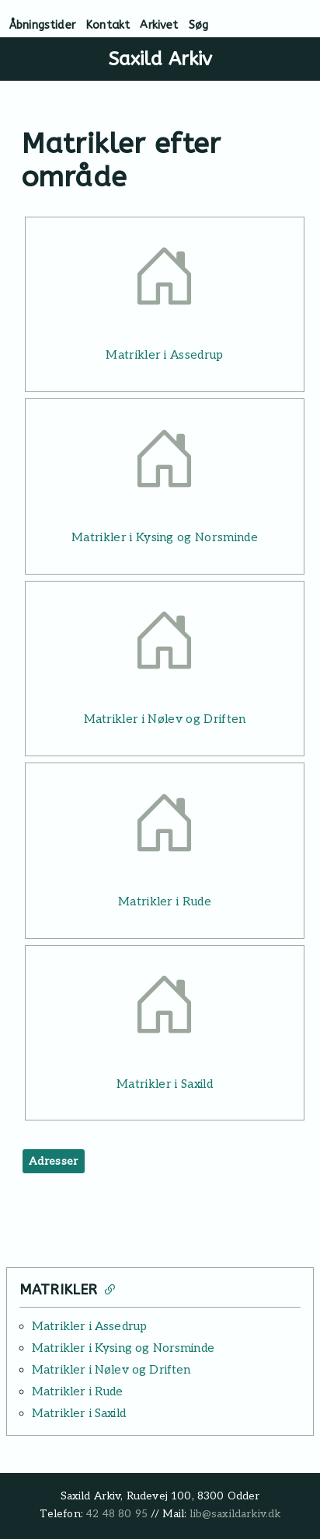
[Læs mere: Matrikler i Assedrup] (164, 281)
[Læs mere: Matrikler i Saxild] (164, 1010)
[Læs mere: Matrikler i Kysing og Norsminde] (164, 463)
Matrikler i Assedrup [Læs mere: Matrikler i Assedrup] (164, 355)
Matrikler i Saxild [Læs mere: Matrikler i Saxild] (165, 1084)
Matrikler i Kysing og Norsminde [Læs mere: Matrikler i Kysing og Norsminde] (164, 537)
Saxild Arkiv (160, 59)
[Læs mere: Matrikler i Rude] (164, 827)
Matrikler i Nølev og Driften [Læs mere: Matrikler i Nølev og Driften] (165, 719)
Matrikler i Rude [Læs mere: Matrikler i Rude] (164, 901)
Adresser (53, 1161)
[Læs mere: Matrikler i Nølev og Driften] (164, 645)
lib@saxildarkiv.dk (235, 1514)
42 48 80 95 (117, 1514)
